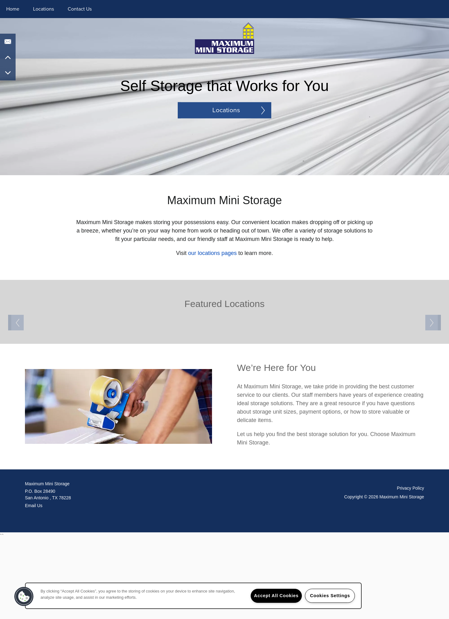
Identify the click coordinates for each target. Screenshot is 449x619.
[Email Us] (8, 41)
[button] (24, 597)
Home (12, 9)
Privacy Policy (410, 566)
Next (433, 362)
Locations (43, 9)
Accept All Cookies (276, 595)
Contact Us (80, 9)
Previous (16, 362)
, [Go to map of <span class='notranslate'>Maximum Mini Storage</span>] (124, 572)
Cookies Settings (330, 595)
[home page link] (224, 37)
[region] (193, 596)
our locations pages (212, 253)
